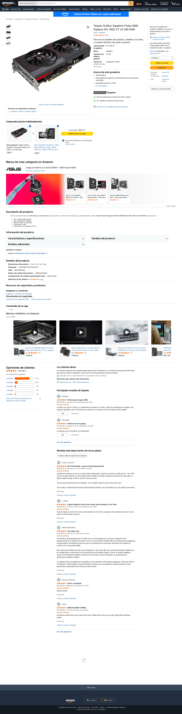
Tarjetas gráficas (44, 19)
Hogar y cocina (95, 9)
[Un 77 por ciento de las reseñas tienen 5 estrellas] (22, 378)
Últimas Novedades (44, 9)
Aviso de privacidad (84, 707)
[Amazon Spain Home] (70, 701)
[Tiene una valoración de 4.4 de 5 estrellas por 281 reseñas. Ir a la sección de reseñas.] (75, 200)
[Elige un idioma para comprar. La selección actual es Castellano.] (92, 700)
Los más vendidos (59, 9)
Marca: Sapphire (100, 32)
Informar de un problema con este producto (111, 107)
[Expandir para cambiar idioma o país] (100, 700)
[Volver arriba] (91, 690)
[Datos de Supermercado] (34, 9)
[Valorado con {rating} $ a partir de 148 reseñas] (132, 352)
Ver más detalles (101, 86)
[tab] (64, 382)
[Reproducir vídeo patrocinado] (35, 332)
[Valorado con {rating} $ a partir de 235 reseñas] (87, 352)
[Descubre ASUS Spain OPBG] (35, 171)
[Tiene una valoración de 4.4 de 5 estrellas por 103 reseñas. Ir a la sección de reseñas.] (97, 200)
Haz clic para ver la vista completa (51, 104)
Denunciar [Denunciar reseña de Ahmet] (60, 621)
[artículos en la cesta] (175, 3)
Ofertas (85, 9)
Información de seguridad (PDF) (17, 299)
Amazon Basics (74, 9)
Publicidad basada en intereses (115, 707)
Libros (115, 9)
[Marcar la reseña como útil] (62, 413)
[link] (47, 133)
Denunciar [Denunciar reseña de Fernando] (75, 413)
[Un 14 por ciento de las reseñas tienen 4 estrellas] (22, 382)
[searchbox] (83, 3)
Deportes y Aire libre (141, 9)
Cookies (101, 707)
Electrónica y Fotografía (159, 9)
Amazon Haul (16, 9)
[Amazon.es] (9, 3)
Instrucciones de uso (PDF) (41, 299)
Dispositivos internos (31, 19)
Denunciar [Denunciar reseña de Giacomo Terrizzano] (60, 595)
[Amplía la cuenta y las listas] (157, 4)
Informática (107, 9)
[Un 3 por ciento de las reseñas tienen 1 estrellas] (22, 394)
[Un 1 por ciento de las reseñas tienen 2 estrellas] (22, 390)
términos (153, 51)
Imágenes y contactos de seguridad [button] (19, 294)
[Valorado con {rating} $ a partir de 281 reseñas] (41, 352)
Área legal (94, 707)
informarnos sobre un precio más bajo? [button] (31, 253)
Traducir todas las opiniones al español (72, 456)
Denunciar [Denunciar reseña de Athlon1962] (75, 435)
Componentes (19, 19)
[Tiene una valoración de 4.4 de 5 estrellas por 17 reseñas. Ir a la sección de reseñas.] (119, 200)
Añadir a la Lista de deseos (161, 89)
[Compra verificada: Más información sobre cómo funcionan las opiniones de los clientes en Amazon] (63, 404)
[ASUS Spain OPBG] (13, 169)
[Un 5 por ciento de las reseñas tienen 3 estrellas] (22, 386)
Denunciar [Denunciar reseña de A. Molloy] (60, 518)
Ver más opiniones (64, 442)
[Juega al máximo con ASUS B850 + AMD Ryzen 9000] (51, 167)
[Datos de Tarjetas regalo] (131, 9)
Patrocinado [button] (170, 206)
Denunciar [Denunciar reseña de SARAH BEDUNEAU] (60, 570)
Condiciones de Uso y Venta (67, 707)
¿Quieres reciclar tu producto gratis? (23, 111)
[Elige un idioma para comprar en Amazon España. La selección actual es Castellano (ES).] (138, 3)
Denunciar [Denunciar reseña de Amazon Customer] (60, 491)
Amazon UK (165, 72)
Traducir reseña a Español (66, 495)
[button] (5, 9)
